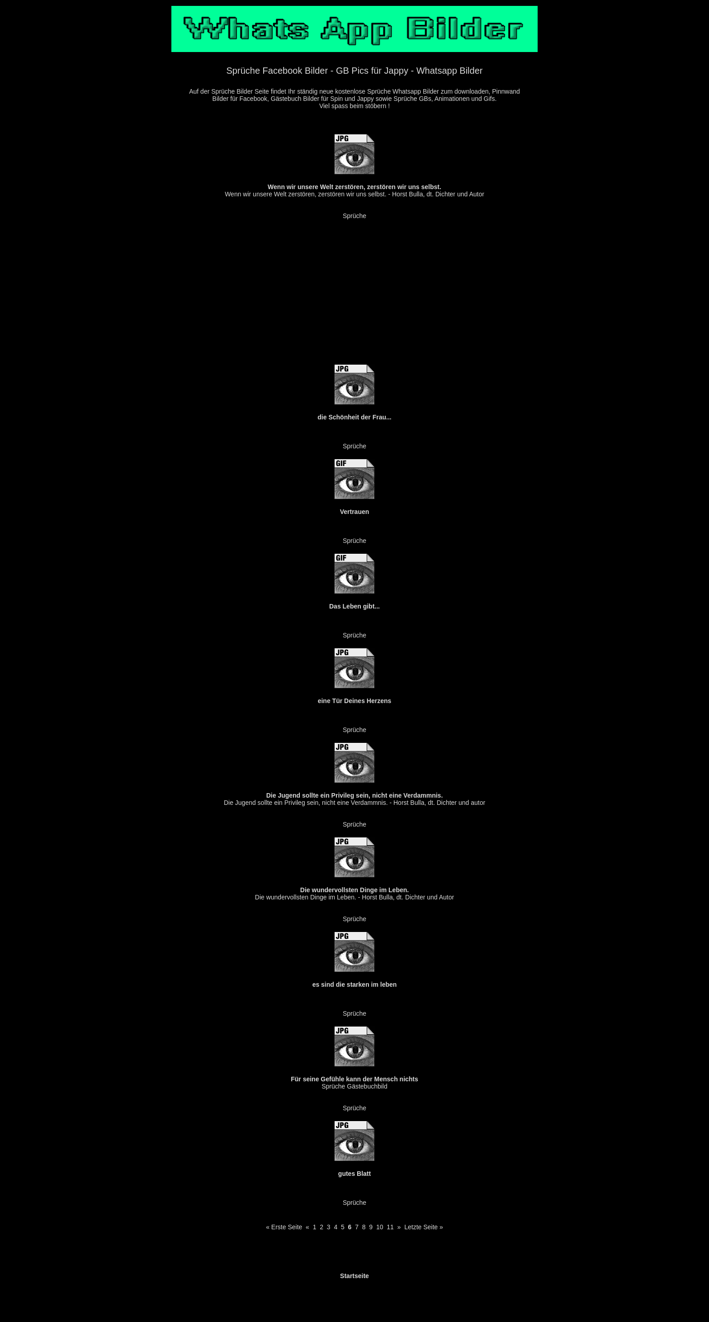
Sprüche (354, 215)
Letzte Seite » (423, 1227)
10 (379, 1227)
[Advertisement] (354, 294)
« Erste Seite (284, 1227)
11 (390, 1227)
